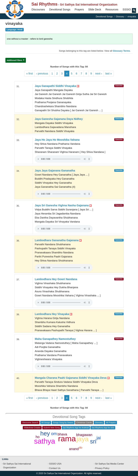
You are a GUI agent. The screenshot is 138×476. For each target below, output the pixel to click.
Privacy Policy (102, 468)
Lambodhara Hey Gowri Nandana (56, 279)
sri (93, 441)
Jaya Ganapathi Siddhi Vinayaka (57, 85)
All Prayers (111, 422)
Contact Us (54, 468)
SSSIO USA (55, 463)
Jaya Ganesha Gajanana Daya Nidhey (59, 118)
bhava (62, 434)
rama (67, 438)
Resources (111, 9)
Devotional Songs (59, 9)
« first (29, 73)
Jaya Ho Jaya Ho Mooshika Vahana (57, 139)
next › (98, 73)
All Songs (45, 422)
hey (45, 433)
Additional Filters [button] (14, 60)
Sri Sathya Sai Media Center (109, 463)
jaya (82, 439)
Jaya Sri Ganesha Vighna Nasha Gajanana (63, 205)
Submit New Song (52, 427)
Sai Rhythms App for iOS (103, 427)
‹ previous (42, 73)
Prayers (79, 9)
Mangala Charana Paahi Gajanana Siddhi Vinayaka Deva (72, 377)
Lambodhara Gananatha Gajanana (58, 240)
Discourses (38, 9)
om (54, 433)
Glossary (120, 16)
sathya (44, 441)
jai (98, 437)
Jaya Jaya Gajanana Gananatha (55, 170)
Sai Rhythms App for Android (76, 427)
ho (37, 437)
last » (108, 73)
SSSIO (127, 9)
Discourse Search (30, 422)
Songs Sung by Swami (63, 422)
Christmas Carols (84, 422)
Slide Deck (94, 9)
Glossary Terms (121, 51)
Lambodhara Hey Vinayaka (53, 314)
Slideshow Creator (32, 427)
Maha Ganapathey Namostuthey (55, 338)
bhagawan (84, 435)
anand (74, 449)
